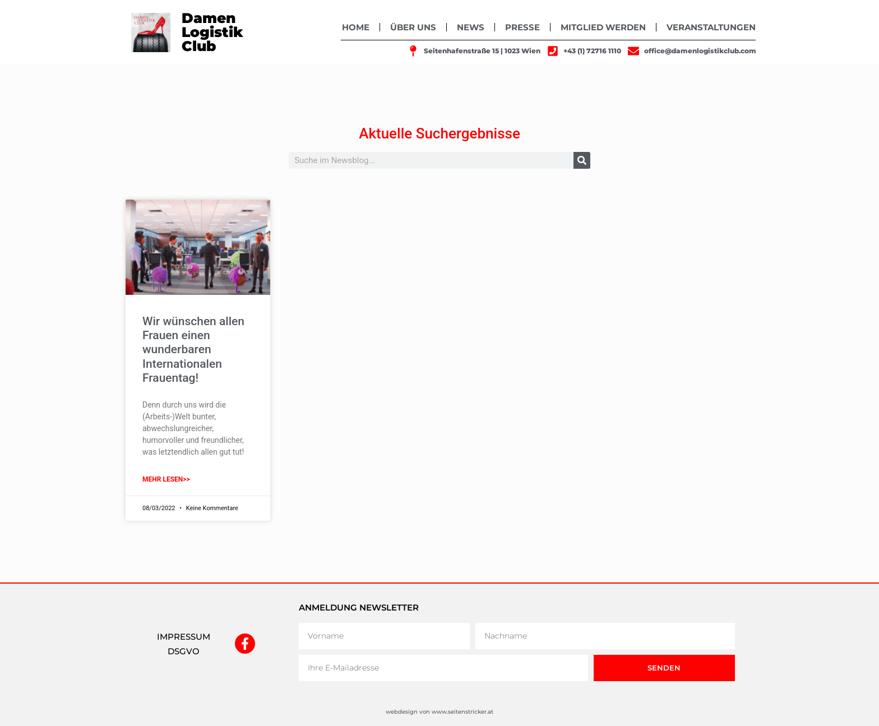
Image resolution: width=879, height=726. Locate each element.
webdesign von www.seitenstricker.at (439, 711)
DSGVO (184, 651)
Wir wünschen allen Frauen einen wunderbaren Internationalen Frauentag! (193, 350)
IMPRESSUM (183, 636)
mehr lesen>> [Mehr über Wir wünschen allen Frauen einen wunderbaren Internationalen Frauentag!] (166, 479)
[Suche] (581, 160)
